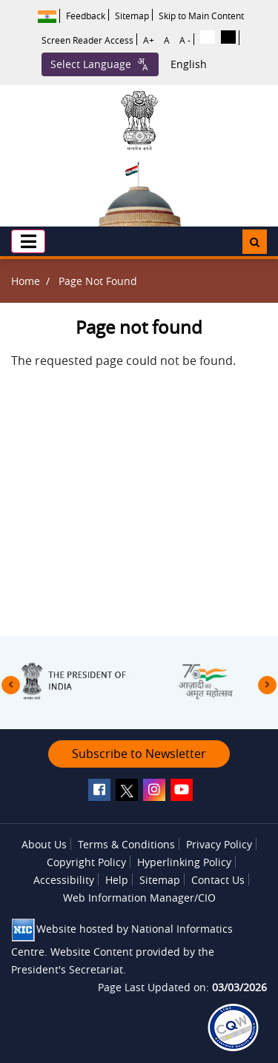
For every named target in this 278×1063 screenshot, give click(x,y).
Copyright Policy (86, 862)
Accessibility (63, 880)
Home (25, 281)
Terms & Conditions (126, 844)
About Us (44, 844)
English (189, 64)
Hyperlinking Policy (184, 862)
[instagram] (154, 790)
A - (185, 40)
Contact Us (218, 880)
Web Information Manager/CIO (139, 898)
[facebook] (99, 790)
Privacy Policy (219, 844)
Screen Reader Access (87, 40)
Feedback (85, 15)
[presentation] (10, 685)
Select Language (100, 64)
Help (116, 880)
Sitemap (132, 15)
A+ (148, 40)
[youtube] (182, 790)
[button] (28, 241)
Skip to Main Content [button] (201, 15)
